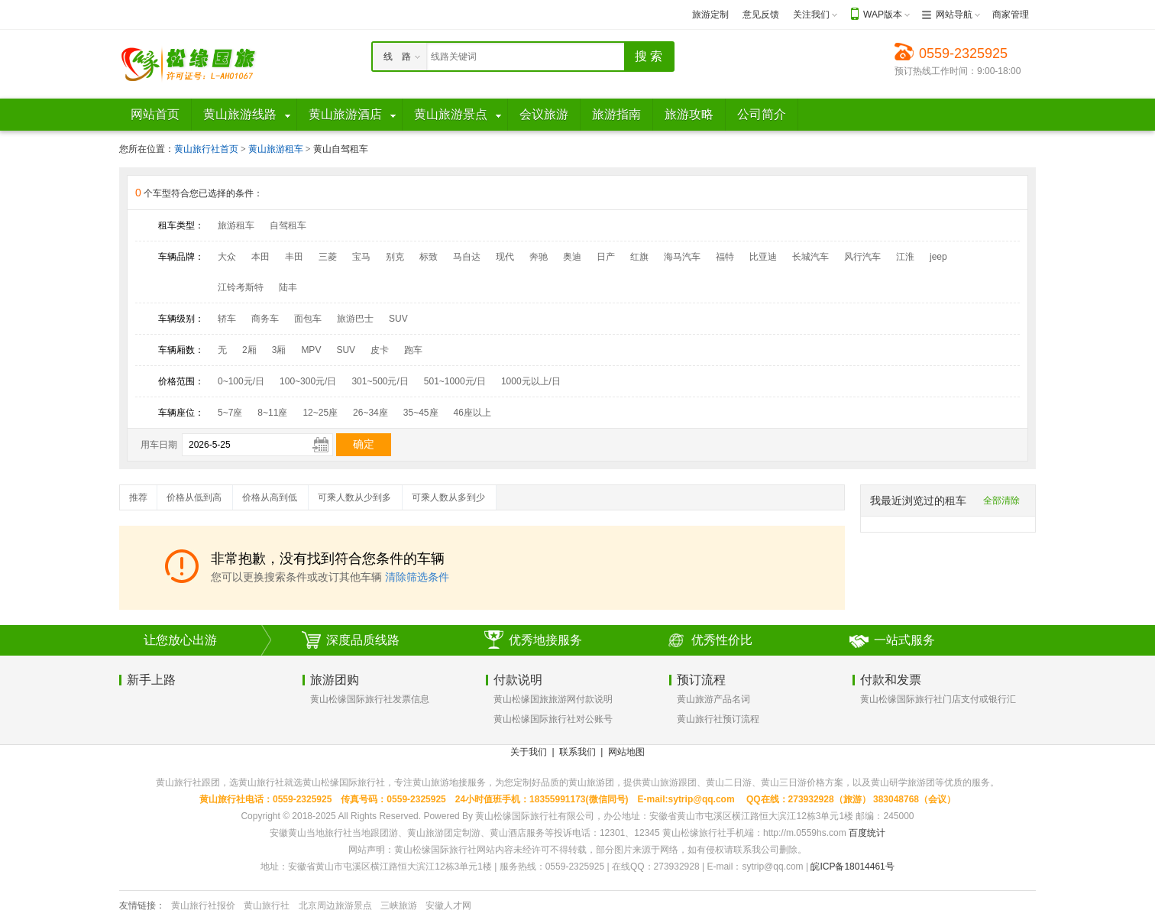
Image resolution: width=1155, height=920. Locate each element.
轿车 (227, 318)
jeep (938, 256)
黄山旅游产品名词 (713, 699)
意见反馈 (760, 14)
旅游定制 (710, 14)
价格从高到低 (269, 497)
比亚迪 (763, 256)
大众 (227, 256)
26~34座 (370, 412)
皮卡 (379, 350)
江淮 (905, 256)
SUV (398, 318)
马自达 (466, 256)
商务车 (265, 318)
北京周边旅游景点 (335, 905)
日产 (606, 256)
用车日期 (159, 444)
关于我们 (528, 752)
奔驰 (538, 256)
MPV (311, 350)
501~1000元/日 (455, 381)
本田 (260, 256)
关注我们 (811, 14)
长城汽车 (810, 256)
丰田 (294, 256)
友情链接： (142, 905)
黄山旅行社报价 (203, 905)
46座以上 (472, 412)
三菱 (328, 256)
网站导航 (954, 14)
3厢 (279, 350)
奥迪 (572, 256)
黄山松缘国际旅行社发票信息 (369, 699)
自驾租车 (288, 225)
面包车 (308, 318)
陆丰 (288, 287)
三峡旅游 (398, 905)
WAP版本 (882, 14)
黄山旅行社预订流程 (718, 719)
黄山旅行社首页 (206, 149)
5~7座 (230, 412)
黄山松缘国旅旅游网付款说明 (553, 699)
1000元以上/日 (531, 381)
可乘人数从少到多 (354, 497)
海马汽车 (682, 256)
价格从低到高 (194, 497)
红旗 (639, 256)
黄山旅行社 (267, 905)
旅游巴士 (355, 318)
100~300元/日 (308, 381)
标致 (428, 256)
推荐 (138, 497)
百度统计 (867, 833)
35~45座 (420, 412)
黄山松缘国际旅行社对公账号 (553, 719)
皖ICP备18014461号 (852, 866)
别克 (395, 256)
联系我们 (577, 752)
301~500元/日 (379, 381)
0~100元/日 (241, 381)
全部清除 (1001, 500)
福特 (725, 256)
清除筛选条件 (417, 577)
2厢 (249, 350)
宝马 (361, 256)
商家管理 (1010, 14)
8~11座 (272, 412)
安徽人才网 (448, 905)
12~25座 (320, 412)
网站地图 (626, 752)
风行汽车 (862, 256)
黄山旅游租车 (277, 149)
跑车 (413, 350)
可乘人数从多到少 (448, 497)
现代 (505, 256)
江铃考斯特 (241, 287)
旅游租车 (236, 225)
